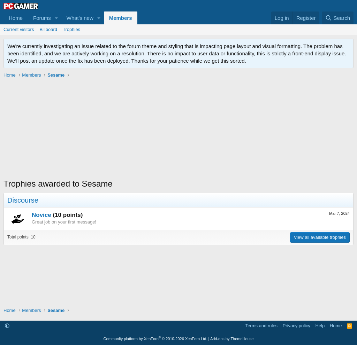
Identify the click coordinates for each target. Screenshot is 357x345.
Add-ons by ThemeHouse (232, 339)
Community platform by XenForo (155, 339)
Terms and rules (261, 325)
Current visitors (18, 29)
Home (16, 18)
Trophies (71, 29)
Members (120, 18)
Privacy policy (296, 325)
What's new (80, 18)
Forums (42, 18)
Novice (41, 215)
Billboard (48, 29)
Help (320, 325)
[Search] (338, 17)
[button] (56, 17)
